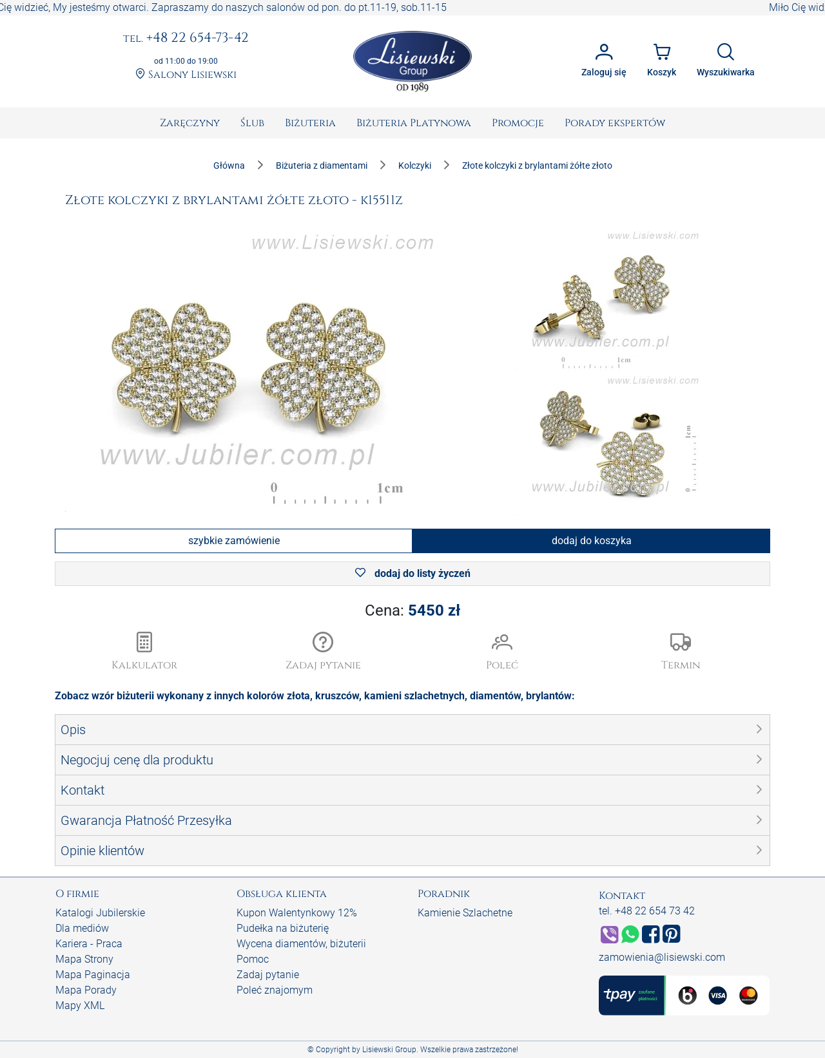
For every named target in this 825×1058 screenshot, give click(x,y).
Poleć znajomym (275, 990)
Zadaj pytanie (268, 974)
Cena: (412, 610)
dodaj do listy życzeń (413, 573)
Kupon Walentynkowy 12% (297, 913)
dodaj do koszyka (592, 540)
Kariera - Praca (88, 944)
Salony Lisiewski (186, 75)
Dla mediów (82, 928)
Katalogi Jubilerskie (100, 913)
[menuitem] (190, 123)
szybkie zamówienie (234, 540)
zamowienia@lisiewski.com (662, 957)
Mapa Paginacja (92, 974)
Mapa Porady (86, 990)
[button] (323, 652)
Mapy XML (79, 1005)
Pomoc (253, 959)
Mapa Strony (84, 959)
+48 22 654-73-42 (186, 39)
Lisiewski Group (389, 1049)
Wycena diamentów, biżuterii (301, 944)
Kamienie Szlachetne (465, 913)
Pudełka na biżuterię (283, 928)
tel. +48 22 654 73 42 (647, 911)
